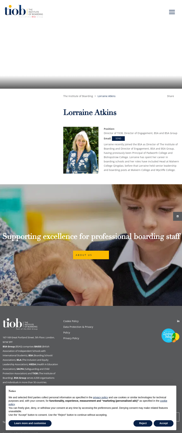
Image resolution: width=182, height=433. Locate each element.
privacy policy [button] (100, 397)
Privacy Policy (71, 338)
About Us (84, 255)
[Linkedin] (178, 321)
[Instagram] (177, 216)
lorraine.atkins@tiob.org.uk (118, 138)
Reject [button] (143, 423)
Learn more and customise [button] (30, 423)
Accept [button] (163, 423)
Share (170, 96)
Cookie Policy (71, 321)
